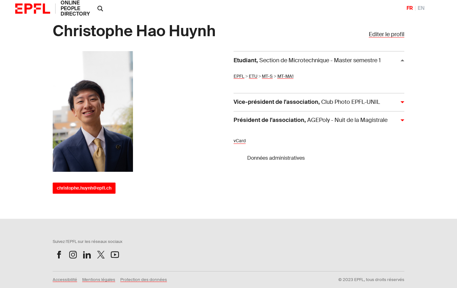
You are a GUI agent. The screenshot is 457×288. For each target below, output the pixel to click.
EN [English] (421, 8)
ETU (253, 76)
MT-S (267, 76)
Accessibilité (65, 279)
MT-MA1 (285, 76)
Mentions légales (98, 279)
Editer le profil (386, 34)
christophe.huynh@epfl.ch (84, 188)
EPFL (239, 76)
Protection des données (143, 279)
